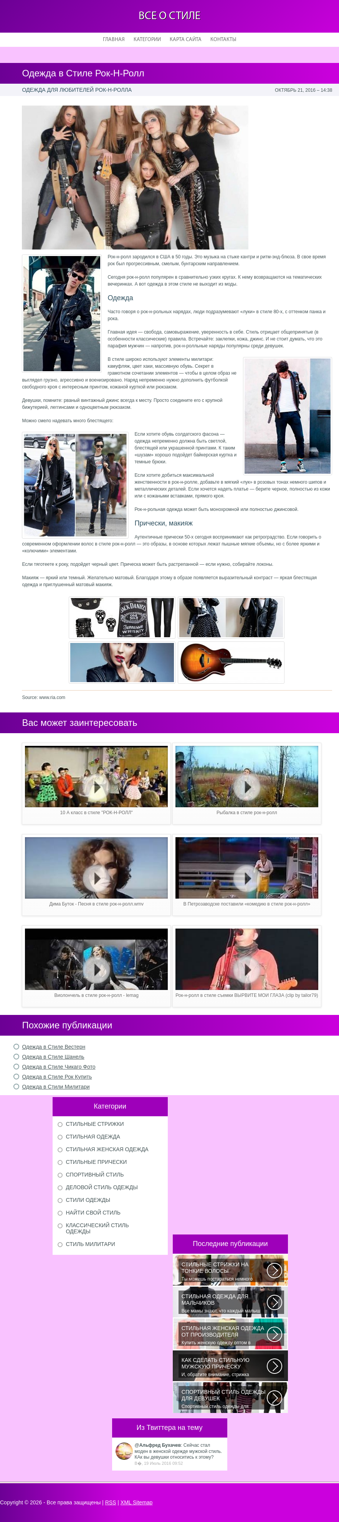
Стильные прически (96, 1162)
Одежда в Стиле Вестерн (53, 1047)
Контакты (223, 40)
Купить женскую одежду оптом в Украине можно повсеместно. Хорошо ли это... (224, 1335)
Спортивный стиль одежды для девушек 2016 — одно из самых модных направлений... (224, 1399)
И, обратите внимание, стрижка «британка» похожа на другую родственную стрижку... (224, 1367)
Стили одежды (88, 1200)
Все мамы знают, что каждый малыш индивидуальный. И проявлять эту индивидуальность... (224, 1303)
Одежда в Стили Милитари (55, 1087)
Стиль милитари (90, 1244)
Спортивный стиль (95, 1175)
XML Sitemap (137, 1502)
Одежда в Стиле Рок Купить (57, 1077)
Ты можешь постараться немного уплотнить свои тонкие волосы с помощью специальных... (224, 1271)
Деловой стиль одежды (102, 1187)
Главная (114, 40)
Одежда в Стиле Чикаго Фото (58, 1067)
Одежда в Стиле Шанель (53, 1057)
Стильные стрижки (95, 1124)
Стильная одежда (93, 1137)
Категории (147, 40)
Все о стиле (169, 16)
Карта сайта (186, 40)
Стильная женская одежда (107, 1149)
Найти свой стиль (93, 1213)
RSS (110, 1502)
